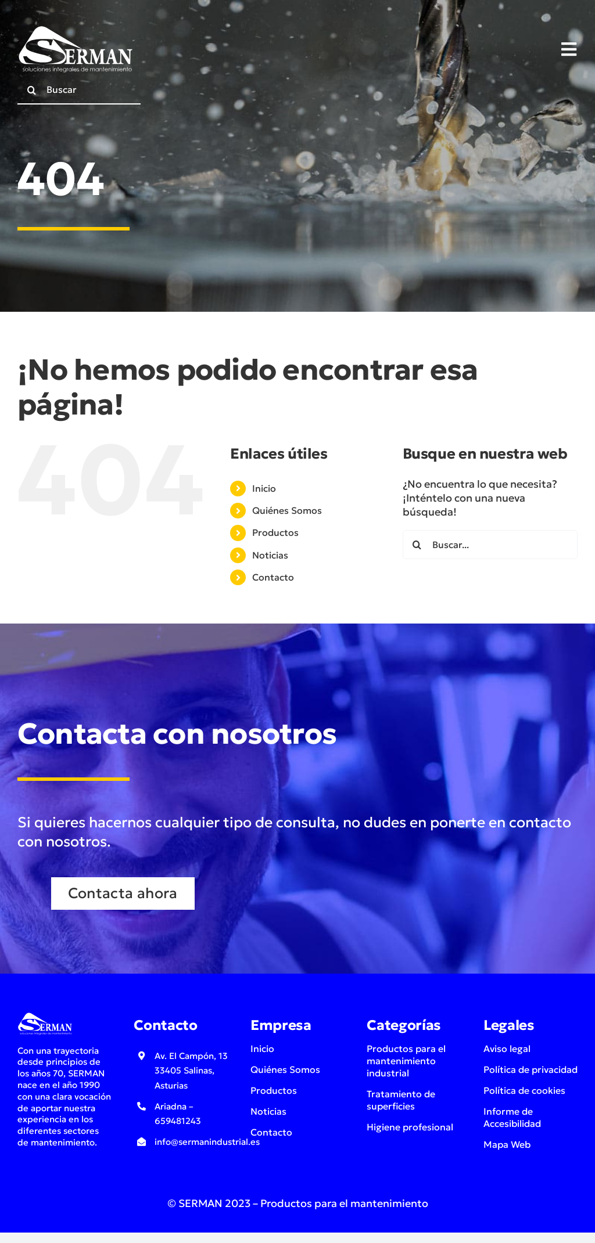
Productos (275, 532)
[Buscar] (79, 90)
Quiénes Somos (287, 510)
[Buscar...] (490, 544)
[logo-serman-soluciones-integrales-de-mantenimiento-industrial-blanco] (75, 28)
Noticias (270, 555)
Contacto (273, 577)
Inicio (264, 488)
